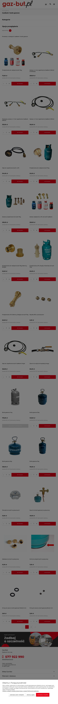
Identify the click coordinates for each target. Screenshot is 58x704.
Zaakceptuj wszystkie (42, 694)
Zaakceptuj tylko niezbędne (17, 694)
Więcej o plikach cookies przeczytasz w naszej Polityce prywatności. (20, 691)
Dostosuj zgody (30, 694)
